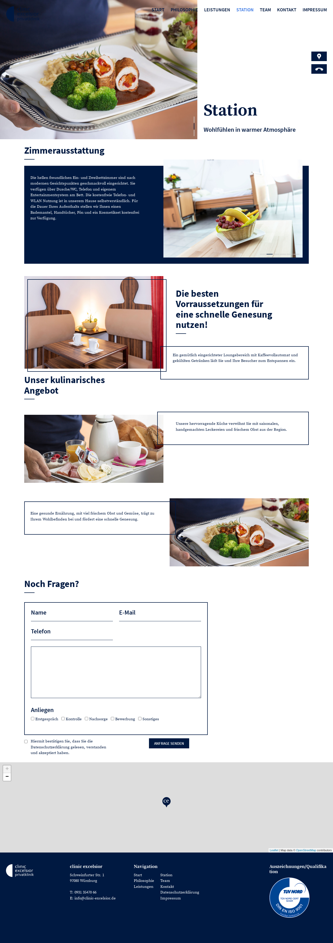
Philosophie (184, 10)
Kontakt (286, 10)
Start (158, 10)
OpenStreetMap (306, 850)
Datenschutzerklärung (179, 892)
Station (245, 10)
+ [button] (7, 769)
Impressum (315, 10)
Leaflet (274, 850)
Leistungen (217, 10)
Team (265, 10)
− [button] (7, 777)
